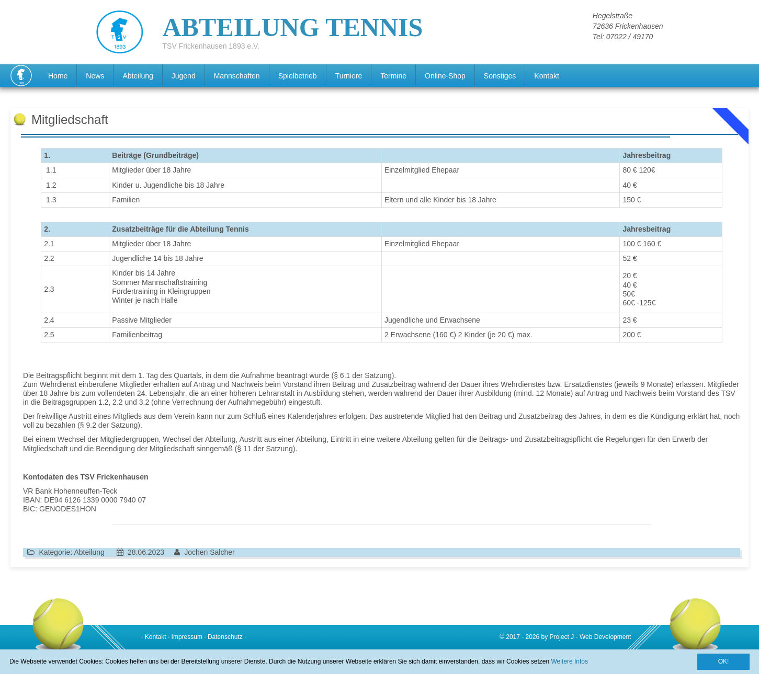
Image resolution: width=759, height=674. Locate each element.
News (95, 76)
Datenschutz (225, 637)
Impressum (187, 637)
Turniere (348, 76)
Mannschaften (237, 76)
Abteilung (137, 76)
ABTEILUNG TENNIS (293, 27)
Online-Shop (445, 76)
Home (57, 76)
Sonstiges (500, 76)
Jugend (184, 76)
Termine (393, 76)
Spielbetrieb (297, 76)
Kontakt (546, 76)
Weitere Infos (569, 661)
